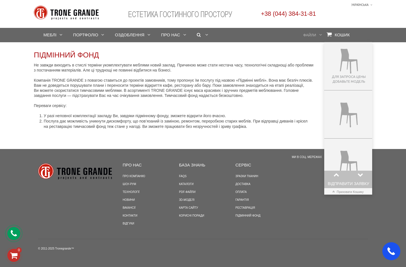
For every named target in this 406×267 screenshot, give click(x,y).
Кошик (338, 34)
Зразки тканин (246, 176)
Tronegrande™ (64, 248)
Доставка (242, 184)
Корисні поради (191, 215)
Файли (309, 35)
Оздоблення (129, 34)
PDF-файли (187, 191)
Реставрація (245, 207)
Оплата (241, 191)
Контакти (130, 215)
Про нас (170, 34)
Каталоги (186, 184)
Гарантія (242, 199)
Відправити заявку (348, 183)
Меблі (49, 34)
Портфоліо (85, 34)
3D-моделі (187, 199)
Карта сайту (188, 207)
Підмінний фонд (248, 215)
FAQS (183, 176)
